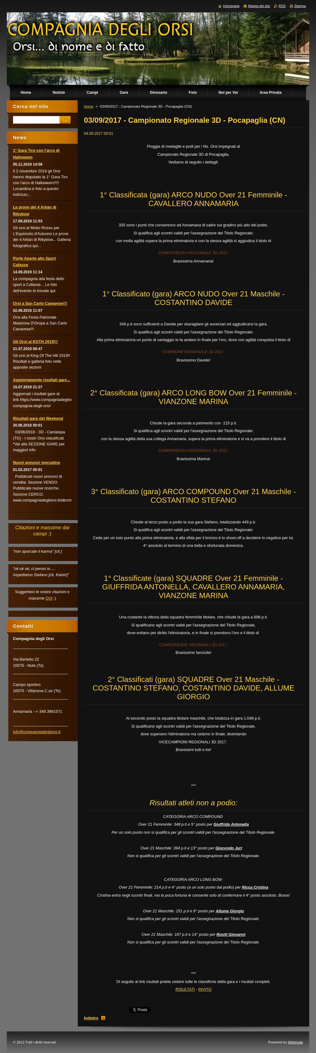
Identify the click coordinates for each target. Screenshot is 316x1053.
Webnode (295, 1042)
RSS (282, 6)
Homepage (231, 6)
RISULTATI (185, 989)
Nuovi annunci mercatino (36, 462)
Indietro (91, 1018)
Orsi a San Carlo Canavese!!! (40, 303)
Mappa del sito (259, 6)
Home (89, 106)
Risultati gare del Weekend (38, 418)
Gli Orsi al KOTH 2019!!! (35, 341)
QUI (48, 598)
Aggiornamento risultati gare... (41, 380)
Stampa (300, 6)
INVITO (204, 989)
